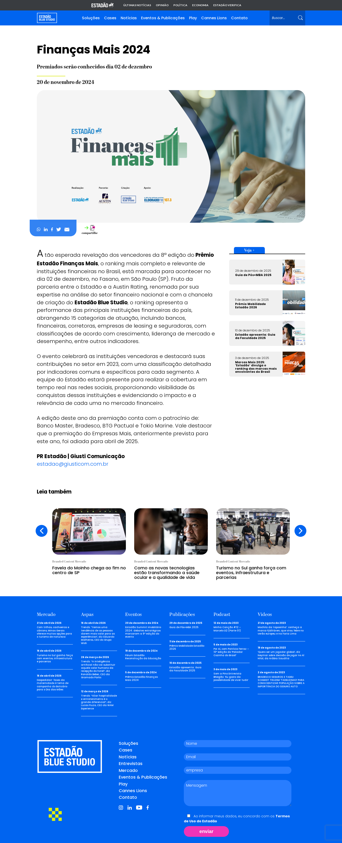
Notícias (129, 18)
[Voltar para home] (47, 18)
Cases (110, 18)
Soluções (91, 18)
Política (180, 5)
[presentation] (42, 531)
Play (193, 18)
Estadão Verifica (227, 5)
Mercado (128, 770)
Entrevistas (130, 763)
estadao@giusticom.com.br (73, 464)
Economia (200, 5)
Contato (239, 18)
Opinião (162, 5)
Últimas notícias (137, 5)
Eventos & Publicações (163, 18)
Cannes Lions (214, 18)
